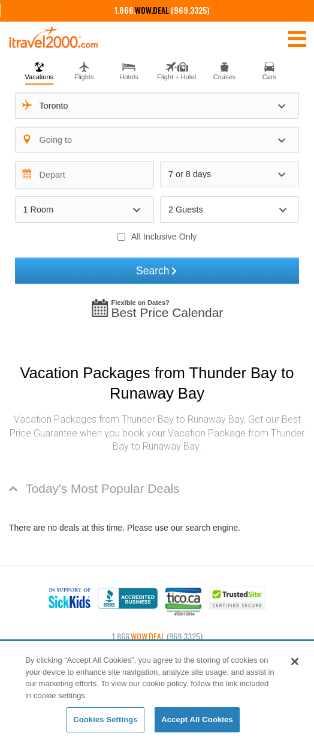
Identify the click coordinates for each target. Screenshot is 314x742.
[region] (157, 692)
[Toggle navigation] (297, 38)
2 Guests (185, 209)
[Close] (295, 661)
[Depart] (84, 174)
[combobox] (157, 105)
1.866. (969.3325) (162, 10)
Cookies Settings (105, 719)
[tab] (39, 69)
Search (157, 271)
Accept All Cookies (197, 719)
